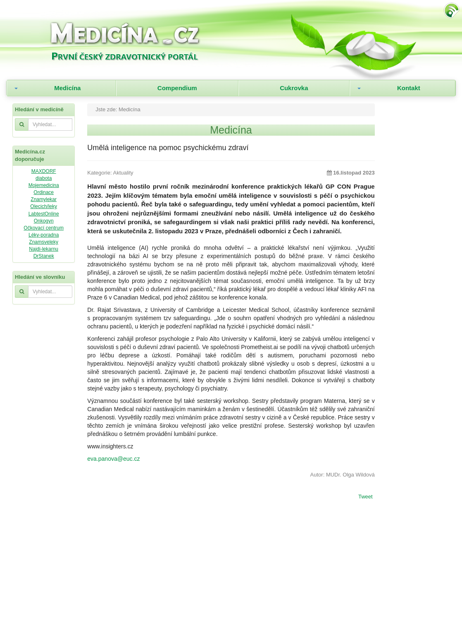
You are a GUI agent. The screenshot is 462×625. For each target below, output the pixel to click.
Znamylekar (44, 199)
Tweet (365, 497)
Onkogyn (44, 221)
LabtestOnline (44, 214)
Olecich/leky (43, 206)
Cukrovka (294, 87)
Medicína (67, 87)
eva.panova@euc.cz (113, 458)
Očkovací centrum (44, 228)
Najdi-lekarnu (43, 249)
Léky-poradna (44, 235)
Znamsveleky (43, 242)
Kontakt (408, 87)
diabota (44, 178)
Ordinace (43, 192)
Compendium (177, 87)
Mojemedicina (44, 185)
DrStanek (43, 256)
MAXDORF (43, 171)
